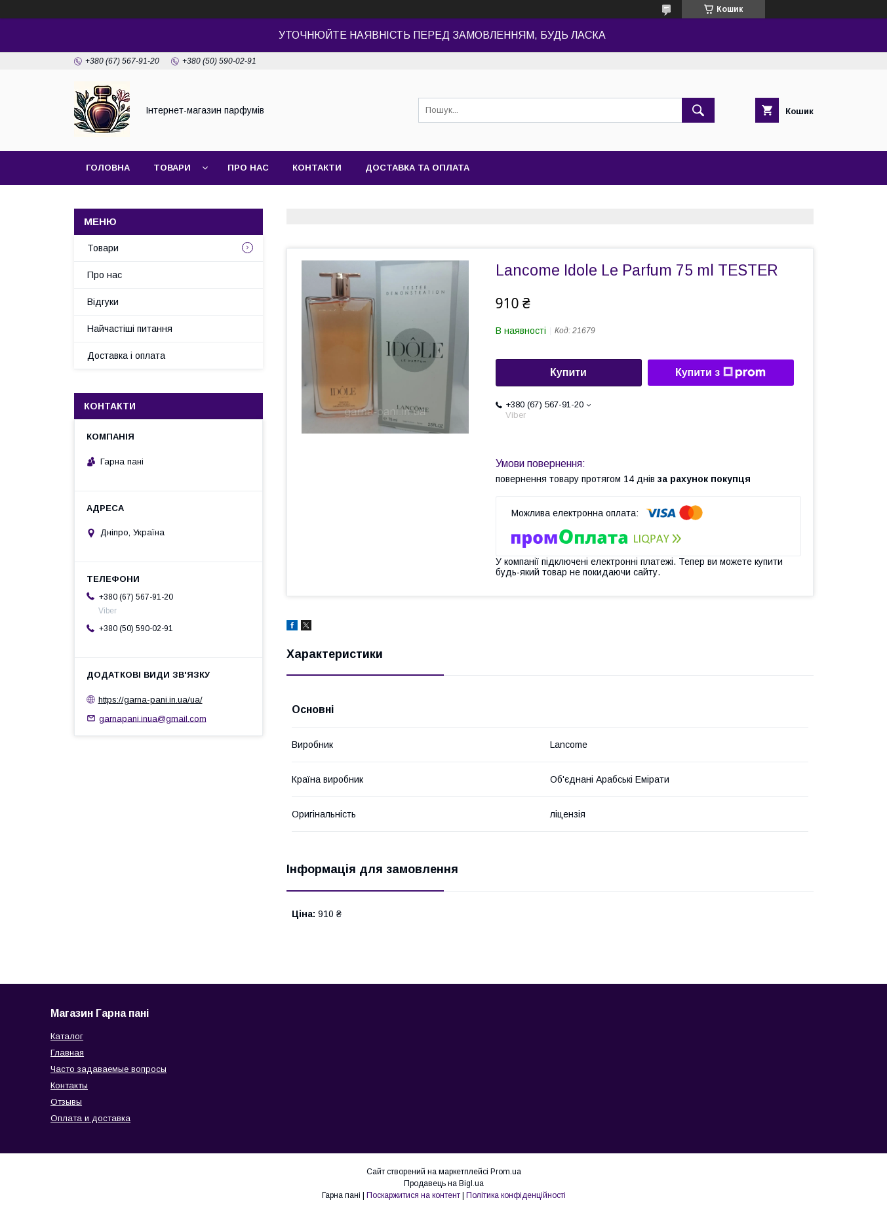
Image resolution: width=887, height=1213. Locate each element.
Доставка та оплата (417, 168)
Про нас (248, 168)
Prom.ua (505, 1171)
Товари (172, 168)
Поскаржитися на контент (413, 1195)
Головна (108, 168)
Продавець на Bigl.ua (444, 1183)
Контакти (317, 168)
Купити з (720, 373)
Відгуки (103, 302)
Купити (568, 372)
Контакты (69, 1085)
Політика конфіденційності (516, 1195)
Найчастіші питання (129, 328)
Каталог (66, 1036)
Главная (67, 1053)
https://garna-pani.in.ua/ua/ (150, 700)
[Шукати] (698, 110)
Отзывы (66, 1102)
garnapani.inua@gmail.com (153, 718)
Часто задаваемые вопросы (108, 1069)
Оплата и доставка (90, 1118)
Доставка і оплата (126, 355)
